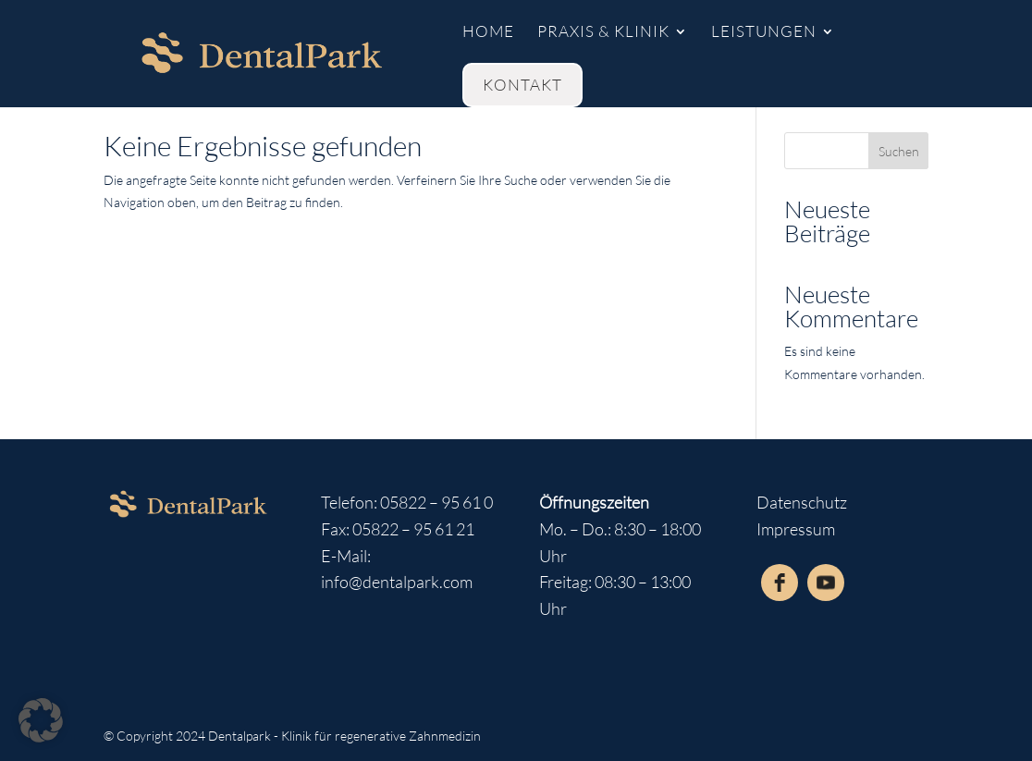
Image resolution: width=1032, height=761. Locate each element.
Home (488, 33)
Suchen (898, 151)
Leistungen (764, 33)
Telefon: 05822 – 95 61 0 (407, 502)
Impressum (795, 529)
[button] (40, 720)
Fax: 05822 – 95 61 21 (397, 529)
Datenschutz (801, 502)
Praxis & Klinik (603, 33)
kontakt (522, 84)
